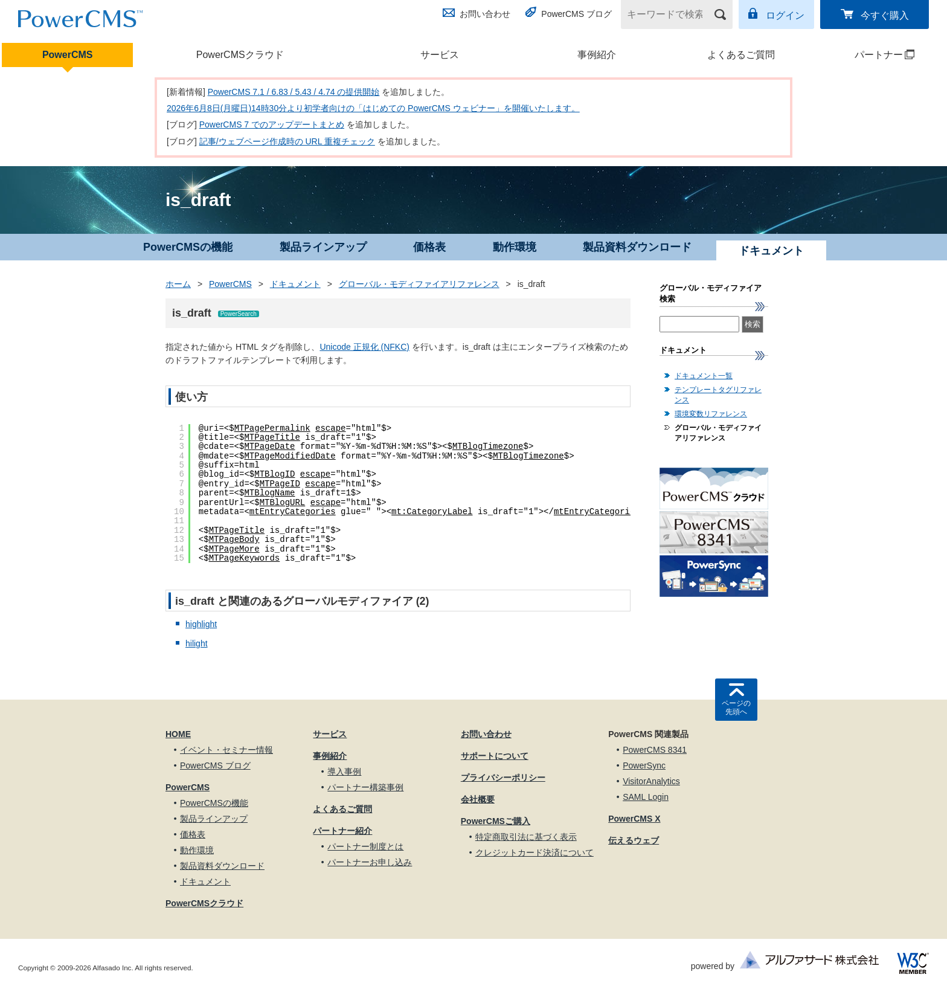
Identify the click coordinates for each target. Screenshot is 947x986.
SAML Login (646, 797)
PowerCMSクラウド (240, 55)
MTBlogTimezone (488, 446)
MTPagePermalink (272, 428)
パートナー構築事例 (365, 787)
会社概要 (478, 799)
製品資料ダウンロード (637, 247)
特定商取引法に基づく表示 (526, 837)
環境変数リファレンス (711, 414)
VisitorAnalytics (651, 781)
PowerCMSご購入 (495, 821)
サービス (439, 55)
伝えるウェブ (633, 840)
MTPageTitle (272, 437)
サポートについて (494, 756)
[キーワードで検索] (669, 14)
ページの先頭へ (736, 707)
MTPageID (280, 484)
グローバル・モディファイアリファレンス (419, 284)
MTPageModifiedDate (289, 456)
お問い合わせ (485, 14)
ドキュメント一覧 (704, 376)
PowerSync (644, 765)
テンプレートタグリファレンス (718, 394)
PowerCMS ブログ (576, 14)
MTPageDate (269, 446)
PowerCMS (67, 55)
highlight (201, 624)
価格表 (429, 247)
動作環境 (514, 247)
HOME (178, 734)
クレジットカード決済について (534, 852)
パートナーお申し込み (369, 862)
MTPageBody (234, 539)
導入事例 (344, 771)
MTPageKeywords (244, 558)
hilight (196, 643)
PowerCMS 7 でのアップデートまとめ (271, 124)
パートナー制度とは (365, 846)
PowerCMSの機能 (188, 247)
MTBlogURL (283, 502)
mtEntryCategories (292, 512)
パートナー (869, 55)
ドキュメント (295, 284)
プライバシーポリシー (503, 777)
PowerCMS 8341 (655, 750)
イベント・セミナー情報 (226, 750)
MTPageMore (234, 549)
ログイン (785, 15)
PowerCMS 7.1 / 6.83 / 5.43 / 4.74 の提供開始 (294, 92)
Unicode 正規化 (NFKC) (364, 347)
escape (330, 428)
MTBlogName (269, 493)
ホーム (178, 284)
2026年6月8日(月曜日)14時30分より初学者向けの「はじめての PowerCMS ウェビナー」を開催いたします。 (373, 108)
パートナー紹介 (342, 831)
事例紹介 (596, 55)
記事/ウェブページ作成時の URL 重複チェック (287, 141)
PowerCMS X (634, 818)
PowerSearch (238, 314)
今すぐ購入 (885, 15)
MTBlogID (274, 474)
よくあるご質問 (741, 55)
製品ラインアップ (323, 247)
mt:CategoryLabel (431, 512)
